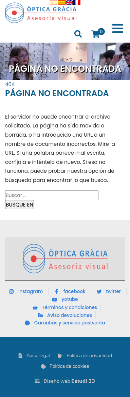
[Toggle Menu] (118, 29)
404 (10, 84)
